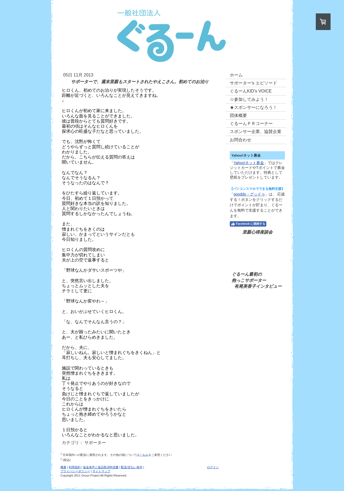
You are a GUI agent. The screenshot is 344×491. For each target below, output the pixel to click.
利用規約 (75, 467)
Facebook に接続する (248, 224)
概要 (63, 467)
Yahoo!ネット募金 (249, 163)
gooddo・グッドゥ (249, 194)
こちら (143, 454)
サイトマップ (101, 471)
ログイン (213, 467)
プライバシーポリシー (75, 471)
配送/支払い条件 (131, 467)
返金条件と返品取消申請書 (101, 467)
